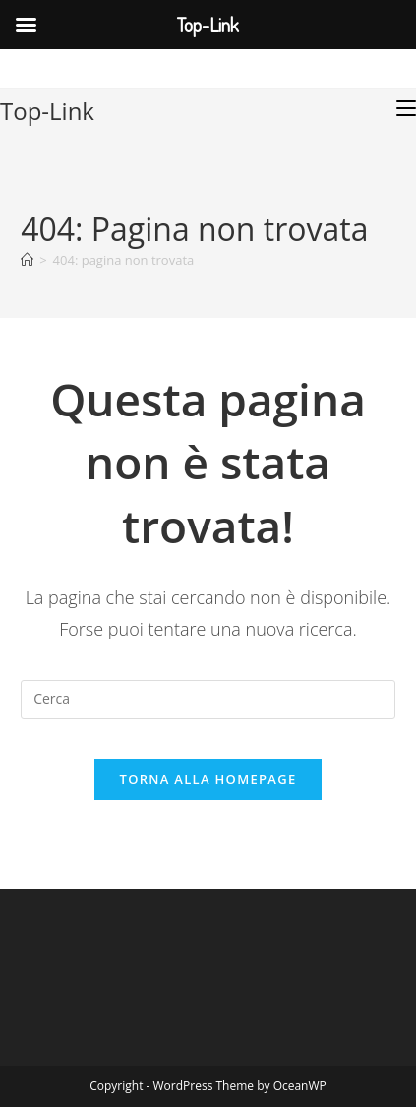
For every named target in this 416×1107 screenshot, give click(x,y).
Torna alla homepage (208, 779)
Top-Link (47, 110)
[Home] (27, 260)
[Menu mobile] (406, 108)
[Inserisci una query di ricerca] (208, 699)
